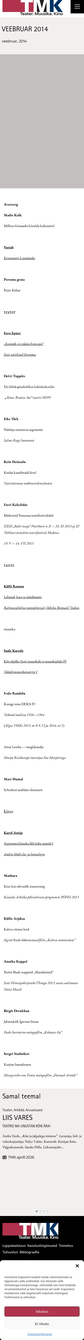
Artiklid (19, 1110)
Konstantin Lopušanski (19, 258)
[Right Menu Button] (77, 7)
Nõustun (42, 1311)
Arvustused (34, 1110)
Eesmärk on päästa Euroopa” (24, 343)
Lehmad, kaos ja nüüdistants (23, 597)
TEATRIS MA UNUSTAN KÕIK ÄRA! (26, 1126)
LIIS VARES (17, 1118)
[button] (77, 1266)
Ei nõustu (42, 1324)
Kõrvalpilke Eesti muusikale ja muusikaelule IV (35, 661)
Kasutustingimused (40, 1334)
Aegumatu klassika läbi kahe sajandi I (28, 843)
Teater (7, 1110)
